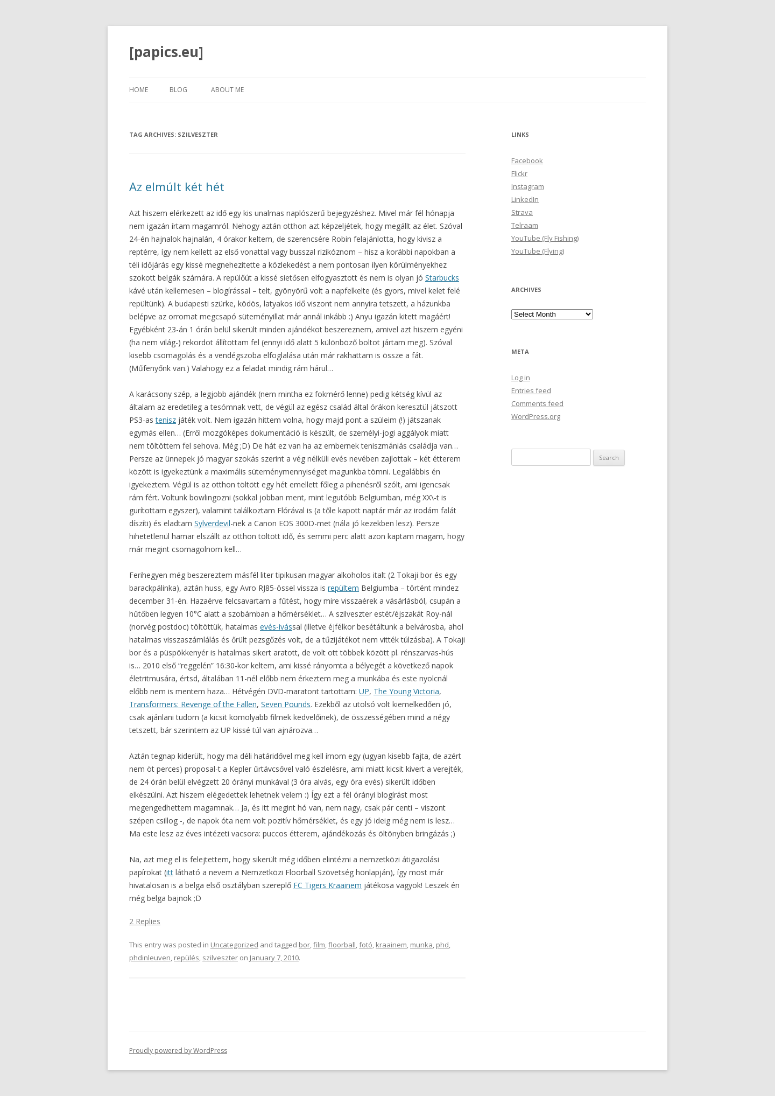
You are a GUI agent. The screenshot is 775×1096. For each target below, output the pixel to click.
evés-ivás (276, 627)
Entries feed (531, 390)
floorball (342, 945)
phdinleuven (150, 957)
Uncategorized (234, 945)
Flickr (519, 173)
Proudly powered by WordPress (178, 1050)
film (319, 945)
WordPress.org (535, 416)
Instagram (527, 186)
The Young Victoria (406, 691)
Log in (520, 377)
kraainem (391, 945)
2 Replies (144, 921)
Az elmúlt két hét (176, 186)
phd (442, 945)
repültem (343, 588)
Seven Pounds (286, 704)
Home (138, 89)
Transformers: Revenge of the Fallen (193, 704)
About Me (227, 89)
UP (364, 691)
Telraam (524, 225)
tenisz (166, 420)
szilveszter (220, 957)
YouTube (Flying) (537, 251)
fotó (365, 945)
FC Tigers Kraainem (327, 885)
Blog (178, 89)
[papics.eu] (166, 51)
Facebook (527, 160)
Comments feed (537, 403)
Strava (522, 212)
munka (421, 945)
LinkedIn (525, 199)
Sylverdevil (212, 523)
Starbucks (442, 278)
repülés (186, 957)
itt (169, 872)
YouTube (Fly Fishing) (545, 238)
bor (304, 945)
